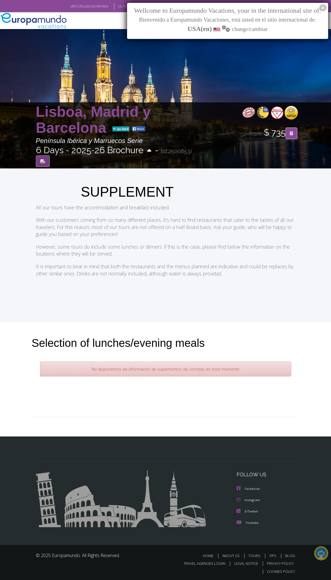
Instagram (249, 500)
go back (121, 129)
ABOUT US (233, 555)
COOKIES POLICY (280, 571)
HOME (210, 555)
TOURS (256, 555)
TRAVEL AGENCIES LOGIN (200, 563)
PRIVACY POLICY (279, 563)
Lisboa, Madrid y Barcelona (93, 120)
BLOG (290, 555)
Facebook (248, 489)
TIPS (274, 555)
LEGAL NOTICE (243, 563)
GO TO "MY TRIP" (120, 6)
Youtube (248, 522)
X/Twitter (248, 511)
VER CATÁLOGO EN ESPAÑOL (77, 6)
